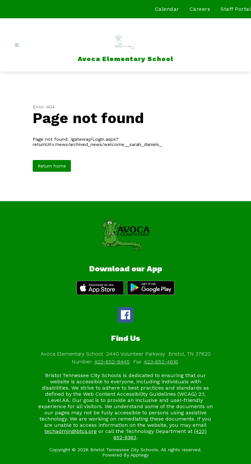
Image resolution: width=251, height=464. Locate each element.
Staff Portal (236, 9)
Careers (200, 9)
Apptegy (139, 454)
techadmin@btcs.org (70, 431)
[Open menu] (17, 45)
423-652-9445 (112, 362)
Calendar (167, 9)
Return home (52, 165)
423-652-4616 (161, 362)
